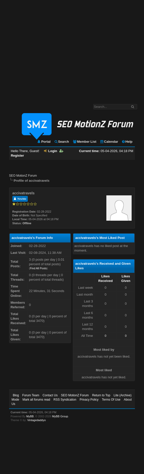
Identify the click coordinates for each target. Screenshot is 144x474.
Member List (85, 141)
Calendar (109, 141)
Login (50, 151)
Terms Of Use (111, 399)
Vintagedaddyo (36, 420)
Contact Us (50, 395)
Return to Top (101, 395)
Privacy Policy (89, 399)
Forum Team (30, 395)
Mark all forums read (36, 399)
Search (61, 141)
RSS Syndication (65, 399)
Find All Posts (38, 268)
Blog (16, 395)
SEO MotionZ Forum (23, 175)
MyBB (30, 416)
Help (127, 141)
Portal (44, 141)
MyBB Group (60, 416)
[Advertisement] (47, 49)
